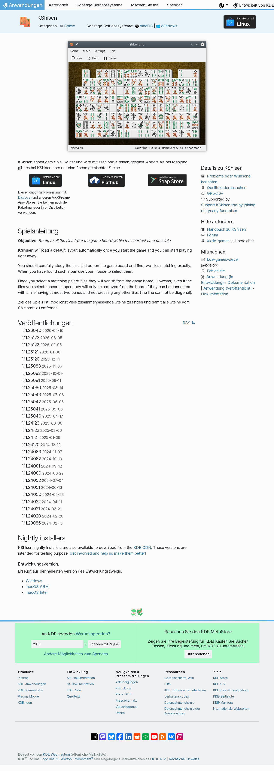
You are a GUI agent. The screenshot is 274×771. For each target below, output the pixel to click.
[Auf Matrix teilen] (94, 734)
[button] (223, 5)
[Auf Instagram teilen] (179, 734)
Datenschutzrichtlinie (179, 702)
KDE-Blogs (123, 688)
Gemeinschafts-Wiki (179, 678)
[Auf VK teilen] (171, 734)
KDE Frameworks (30, 690)
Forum (212, 235)
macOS (144, 26)
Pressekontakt (126, 700)
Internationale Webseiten (231, 708)
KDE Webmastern (56, 754)
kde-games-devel (222, 259)
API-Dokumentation (81, 678)
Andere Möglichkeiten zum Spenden (76, 654)
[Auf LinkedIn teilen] (128, 734)
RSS (189, 323)
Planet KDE (123, 694)
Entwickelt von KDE (256, 5)
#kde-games (218, 241)
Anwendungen (22, 6)
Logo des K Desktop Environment (66, 759)
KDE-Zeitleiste (223, 696)
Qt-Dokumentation (80, 684)
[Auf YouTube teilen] (154, 734)
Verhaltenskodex (176, 696)
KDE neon (25, 702)
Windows (166, 26)
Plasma (23, 678)
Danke (120, 713)
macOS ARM (37, 586)
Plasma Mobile (28, 696)
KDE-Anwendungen (32, 684)
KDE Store (220, 678)
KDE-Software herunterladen (185, 690)
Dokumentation (241, 282)
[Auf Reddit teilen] (137, 734)
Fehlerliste (216, 271)
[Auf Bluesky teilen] (111, 734)
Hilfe (167, 684)
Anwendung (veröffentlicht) (227, 288)
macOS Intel (36, 592)
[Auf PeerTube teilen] (162, 734)
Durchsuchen (198, 654)
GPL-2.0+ (215, 193)
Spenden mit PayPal (104, 644)
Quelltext (73, 696)
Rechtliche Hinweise (184, 759)
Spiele (67, 26)
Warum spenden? (93, 633)
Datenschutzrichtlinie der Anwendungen (182, 711)
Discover (25, 197)
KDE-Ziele (74, 690)
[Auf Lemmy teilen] (145, 734)
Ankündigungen (127, 682)
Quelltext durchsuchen (226, 187)
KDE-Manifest (223, 702)
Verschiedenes (126, 706)
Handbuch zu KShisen (226, 229)
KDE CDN (142, 547)
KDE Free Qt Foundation (230, 690)
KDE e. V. (219, 684)
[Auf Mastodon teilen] (102, 734)
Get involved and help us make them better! (108, 553)
